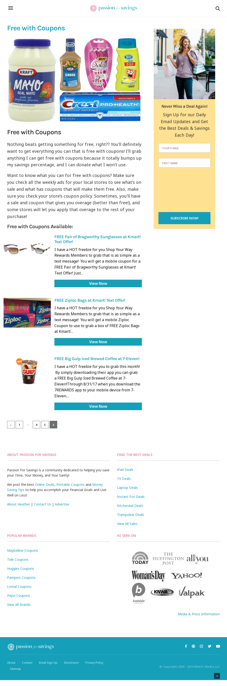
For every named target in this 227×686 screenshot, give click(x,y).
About (11, 663)
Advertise (62, 504)
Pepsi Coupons (18, 595)
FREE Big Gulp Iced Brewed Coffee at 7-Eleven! (97, 358)
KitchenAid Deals (130, 505)
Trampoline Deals (130, 514)
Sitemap (15, 669)
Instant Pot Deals (131, 496)
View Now (98, 283)
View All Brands (19, 604)
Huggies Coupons (20, 568)
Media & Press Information (199, 614)
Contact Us (42, 504)
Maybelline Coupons (22, 550)
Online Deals (44, 484)
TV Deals (124, 478)
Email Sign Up (48, 663)
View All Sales (127, 523)
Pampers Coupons (21, 577)
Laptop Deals (127, 487)
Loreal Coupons (19, 586)
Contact (27, 663)
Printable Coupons (70, 484)
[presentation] (184, 190)
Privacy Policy (94, 663)
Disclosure (71, 663)
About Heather (18, 504)
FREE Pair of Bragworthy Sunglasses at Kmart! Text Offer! (97, 239)
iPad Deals (125, 469)
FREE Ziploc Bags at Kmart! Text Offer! (89, 300)
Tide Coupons (17, 559)
